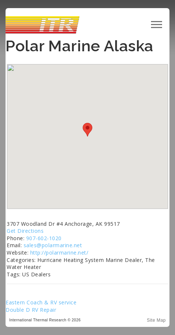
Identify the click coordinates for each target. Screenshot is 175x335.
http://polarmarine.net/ (59, 252)
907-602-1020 (44, 238)
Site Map (156, 320)
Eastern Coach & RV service (41, 302)
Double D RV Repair (31, 309)
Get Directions (25, 230)
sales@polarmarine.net (53, 245)
